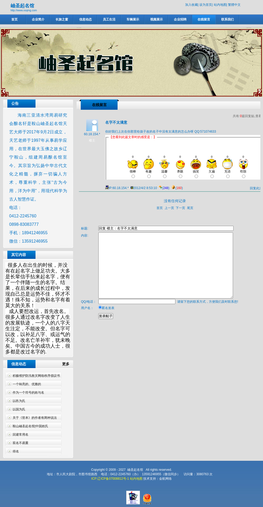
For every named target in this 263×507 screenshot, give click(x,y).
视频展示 (156, 19)
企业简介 (38, 19)
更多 (68, 364)
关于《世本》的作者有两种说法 (35, 418)
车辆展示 (133, 19)
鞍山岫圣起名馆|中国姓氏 (30, 426)
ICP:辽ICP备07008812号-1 (110, 478)
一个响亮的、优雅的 (27, 384)
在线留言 (204, 19)
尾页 (190, 208)
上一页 (169, 208)
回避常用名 (20, 434)
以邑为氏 (19, 401)
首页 (14, 19)
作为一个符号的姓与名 (28, 392)
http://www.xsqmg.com (24, 10)
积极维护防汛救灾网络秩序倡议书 (36, 376)
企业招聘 (180, 19)
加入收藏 (191, 5)
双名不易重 (20, 443)
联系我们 (227, 19)
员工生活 (109, 19)
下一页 (180, 208)
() (163, 188)
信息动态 (85, 19)
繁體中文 (234, 5)
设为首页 (205, 5)
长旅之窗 (61, 19)
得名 (16, 451)
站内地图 (220, 5)
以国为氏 (19, 409)
